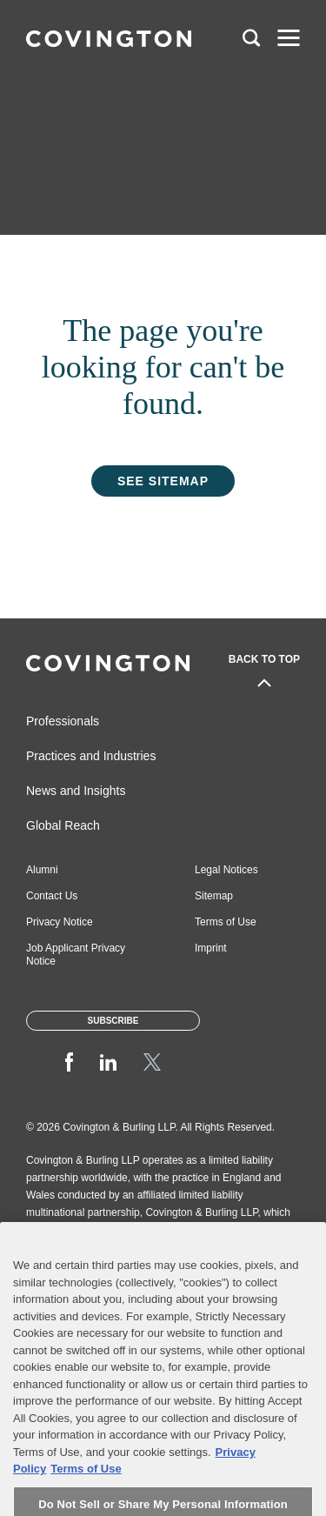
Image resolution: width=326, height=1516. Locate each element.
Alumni (42, 870)
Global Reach (63, 825)
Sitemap (214, 896)
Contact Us (51, 896)
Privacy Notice (59, 922)
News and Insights (75, 791)
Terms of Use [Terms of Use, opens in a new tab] (85, 1486)
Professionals (62, 721)
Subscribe (113, 1020)
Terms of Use (225, 922)
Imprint (211, 948)
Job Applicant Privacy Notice (75, 954)
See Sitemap (163, 481)
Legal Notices (226, 870)
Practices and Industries (91, 756)
